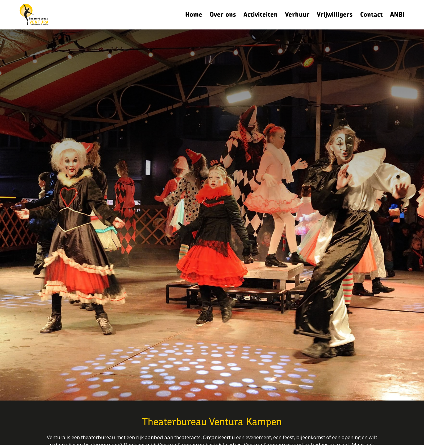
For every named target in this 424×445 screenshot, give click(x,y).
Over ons (223, 14)
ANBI (397, 14)
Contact (371, 14)
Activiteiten (261, 14)
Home (193, 14)
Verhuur (297, 14)
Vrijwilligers (335, 14)
